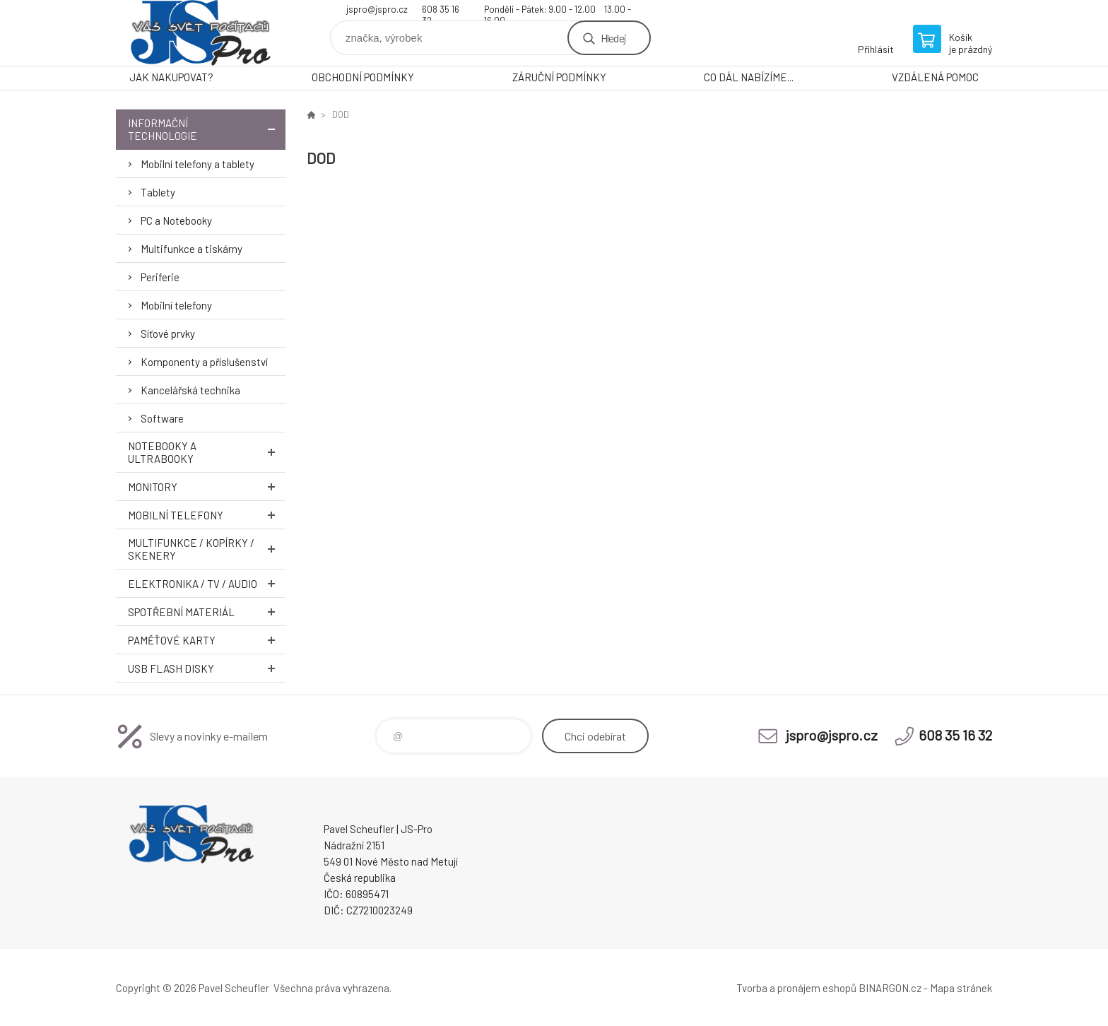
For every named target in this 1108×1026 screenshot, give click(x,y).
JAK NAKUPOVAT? (171, 77)
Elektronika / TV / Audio (206, 583)
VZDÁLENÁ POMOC (935, 77)
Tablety (158, 192)
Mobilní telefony (176, 305)
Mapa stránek (961, 987)
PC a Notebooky (176, 220)
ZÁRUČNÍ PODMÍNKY (559, 77)
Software (162, 418)
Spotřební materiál (206, 611)
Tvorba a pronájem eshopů (796, 987)
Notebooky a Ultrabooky (206, 452)
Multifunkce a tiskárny (191, 248)
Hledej (613, 38)
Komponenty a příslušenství (204, 361)
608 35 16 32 (440, 11)
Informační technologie (206, 129)
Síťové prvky (168, 333)
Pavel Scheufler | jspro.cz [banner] (200, 33)
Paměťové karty (206, 640)
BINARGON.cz (890, 987)
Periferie (160, 277)
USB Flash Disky (206, 668)
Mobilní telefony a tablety (197, 164)
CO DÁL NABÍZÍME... (749, 77)
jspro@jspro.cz (377, 9)
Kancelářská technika (190, 390)
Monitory (206, 486)
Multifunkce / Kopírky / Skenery (206, 549)
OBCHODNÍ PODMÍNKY (363, 77)
